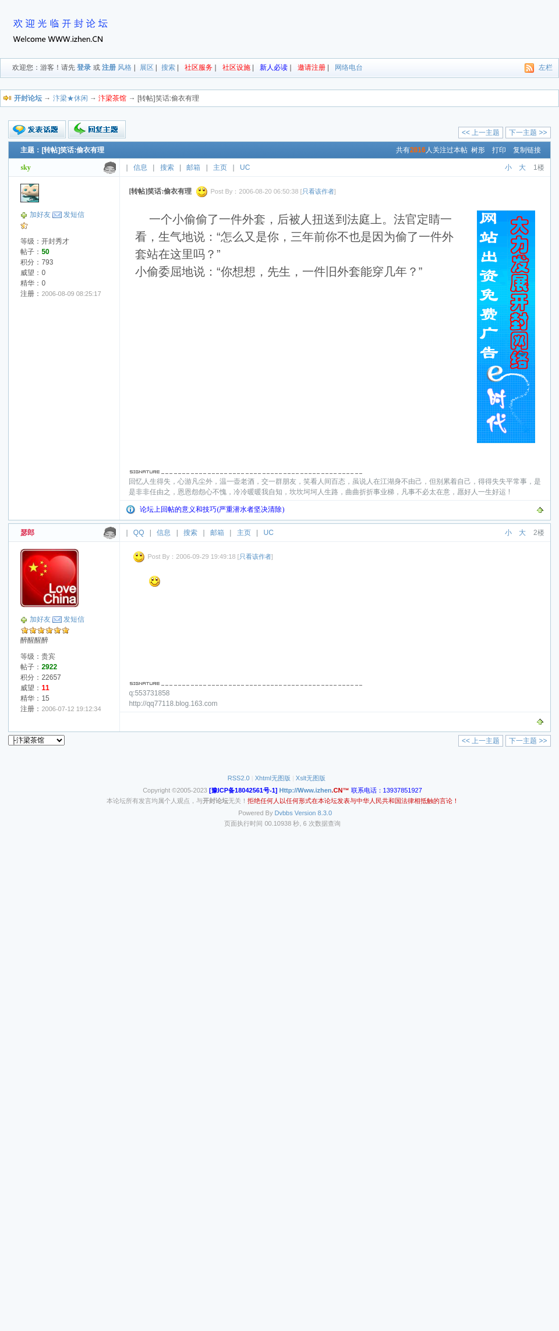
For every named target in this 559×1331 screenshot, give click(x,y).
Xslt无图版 (311, 778)
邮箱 (193, 167)
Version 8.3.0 (313, 812)
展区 (147, 67)
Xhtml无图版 (273, 778)
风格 (125, 67)
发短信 (73, 214)
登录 (84, 67)
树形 (478, 150)
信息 (140, 167)
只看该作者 (318, 191)
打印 (499, 150)
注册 (109, 67)
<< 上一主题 (481, 133)
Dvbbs (284, 812)
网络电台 (349, 67)
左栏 (546, 67)
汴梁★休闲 (70, 98)
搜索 (168, 67)
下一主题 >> (528, 133)
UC (245, 167)
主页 (220, 167)
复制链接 (527, 150)
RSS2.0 (239, 778)
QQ (138, 533)
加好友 (40, 214)
